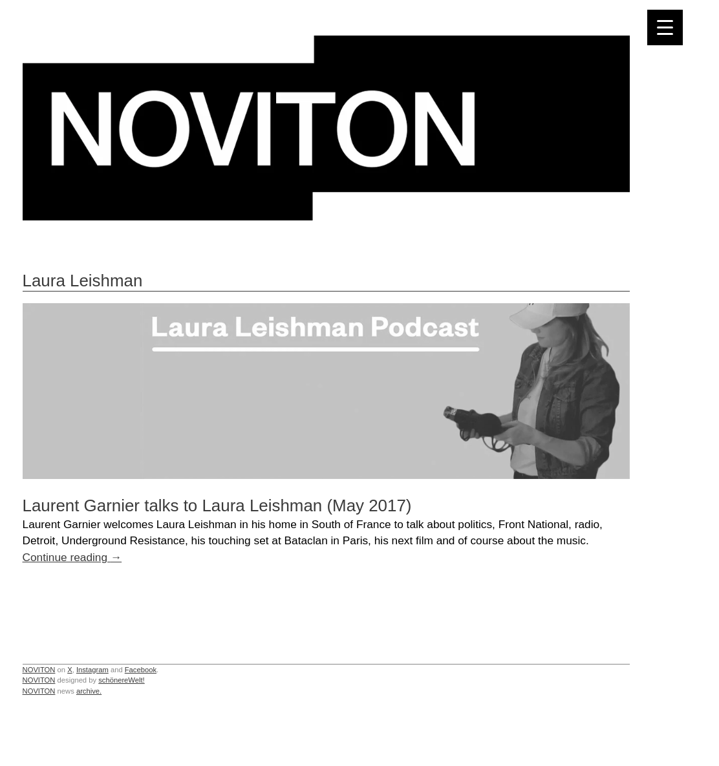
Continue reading (72, 557)
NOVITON (39, 670)
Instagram (92, 670)
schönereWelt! (121, 680)
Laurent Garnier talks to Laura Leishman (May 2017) (217, 505)
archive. (89, 691)
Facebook (140, 670)
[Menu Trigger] (665, 27)
